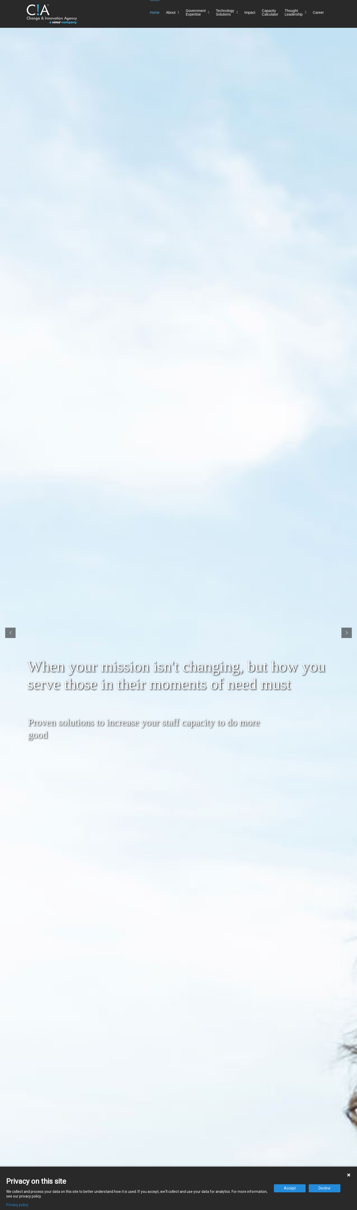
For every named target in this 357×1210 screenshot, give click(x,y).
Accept (290, 1188)
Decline (325, 1188)
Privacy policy (17, 1205)
